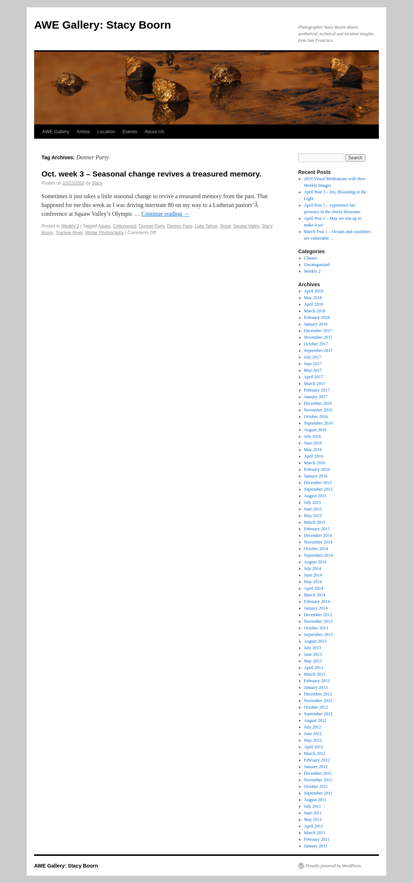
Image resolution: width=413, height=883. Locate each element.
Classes (310, 258)
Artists (83, 131)
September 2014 (318, 555)
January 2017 (316, 396)
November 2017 (318, 337)
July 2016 (312, 436)
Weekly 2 (70, 226)
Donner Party (152, 226)
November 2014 (318, 542)
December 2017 (318, 330)
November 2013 (318, 621)
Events (130, 131)
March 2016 (314, 462)
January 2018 (316, 324)
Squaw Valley (246, 226)
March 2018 (314, 310)
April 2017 (313, 376)
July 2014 (312, 568)
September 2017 (318, 350)
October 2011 (316, 786)
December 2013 (318, 614)
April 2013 (313, 667)
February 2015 (317, 528)
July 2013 (312, 647)
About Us (154, 131)
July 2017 (312, 357)
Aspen (104, 226)
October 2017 (316, 343)
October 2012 (316, 707)
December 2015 (318, 482)
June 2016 (313, 443)
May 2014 (313, 581)
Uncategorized (317, 264)
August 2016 (315, 429)
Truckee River (69, 232)
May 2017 (313, 370)
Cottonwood (124, 226)
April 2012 (313, 746)
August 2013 (315, 641)
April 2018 (313, 304)
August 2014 (315, 561)
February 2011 (317, 839)
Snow (225, 226)
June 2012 (313, 733)
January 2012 (316, 766)
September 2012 (318, 713)
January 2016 (316, 476)
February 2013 (317, 680)
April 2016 (313, 456)
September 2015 (318, 489)
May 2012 (313, 740)
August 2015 (315, 495)
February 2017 (317, 390)
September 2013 (318, 634)
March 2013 (314, 674)
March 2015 (314, 522)
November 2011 (318, 779)
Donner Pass (179, 226)
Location (106, 131)
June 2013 (313, 654)
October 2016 (316, 416)
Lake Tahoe (206, 226)
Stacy (97, 183)
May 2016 (313, 449)
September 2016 (318, 423)
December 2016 (318, 403)
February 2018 (317, 317)
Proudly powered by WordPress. (334, 865)
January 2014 (316, 608)
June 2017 (313, 363)
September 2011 (318, 793)
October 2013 (316, 628)
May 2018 (313, 297)
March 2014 (314, 594)
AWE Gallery (55, 131)
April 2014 (313, 588)
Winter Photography (104, 232)
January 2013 (316, 687)
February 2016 (317, 469)
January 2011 (316, 846)
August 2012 (315, 720)
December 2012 (318, 694)
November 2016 (318, 410)
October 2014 (316, 548)
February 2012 (317, 760)
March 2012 (314, 753)
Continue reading (166, 214)
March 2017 (314, 383)
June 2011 (313, 812)
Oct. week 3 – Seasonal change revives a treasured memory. (151, 174)
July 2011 (312, 806)
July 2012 (312, 727)
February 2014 (317, 601)
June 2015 (313, 509)
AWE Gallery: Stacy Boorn (102, 25)
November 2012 (318, 700)
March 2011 (314, 832)
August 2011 (315, 799)
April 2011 (313, 826)
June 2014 (313, 575)
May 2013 (313, 661)
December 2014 (318, 535)
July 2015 (312, 502)
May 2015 (313, 515)
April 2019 (313, 291)
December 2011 (318, 773)
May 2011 (313, 819)
